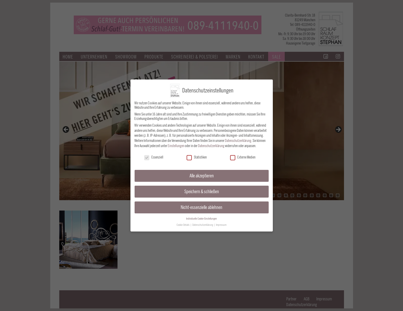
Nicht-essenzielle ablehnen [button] (201, 204)
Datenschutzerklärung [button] (203, 222)
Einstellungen (176, 143)
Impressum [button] (221, 222)
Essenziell (153, 154)
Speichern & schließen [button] (201, 188)
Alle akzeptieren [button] (201, 172)
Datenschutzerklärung (238, 137)
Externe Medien (242, 154)
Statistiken (197, 154)
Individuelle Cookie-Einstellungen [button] (201, 215)
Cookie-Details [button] (183, 222)
